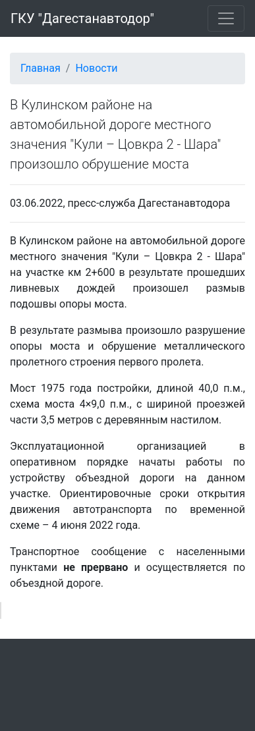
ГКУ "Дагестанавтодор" (82, 18)
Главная (40, 68)
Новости (96, 68)
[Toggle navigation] (226, 18)
